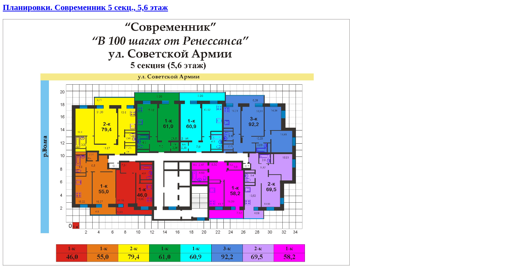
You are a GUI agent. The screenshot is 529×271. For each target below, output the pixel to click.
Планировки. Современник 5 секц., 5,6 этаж (85, 7)
